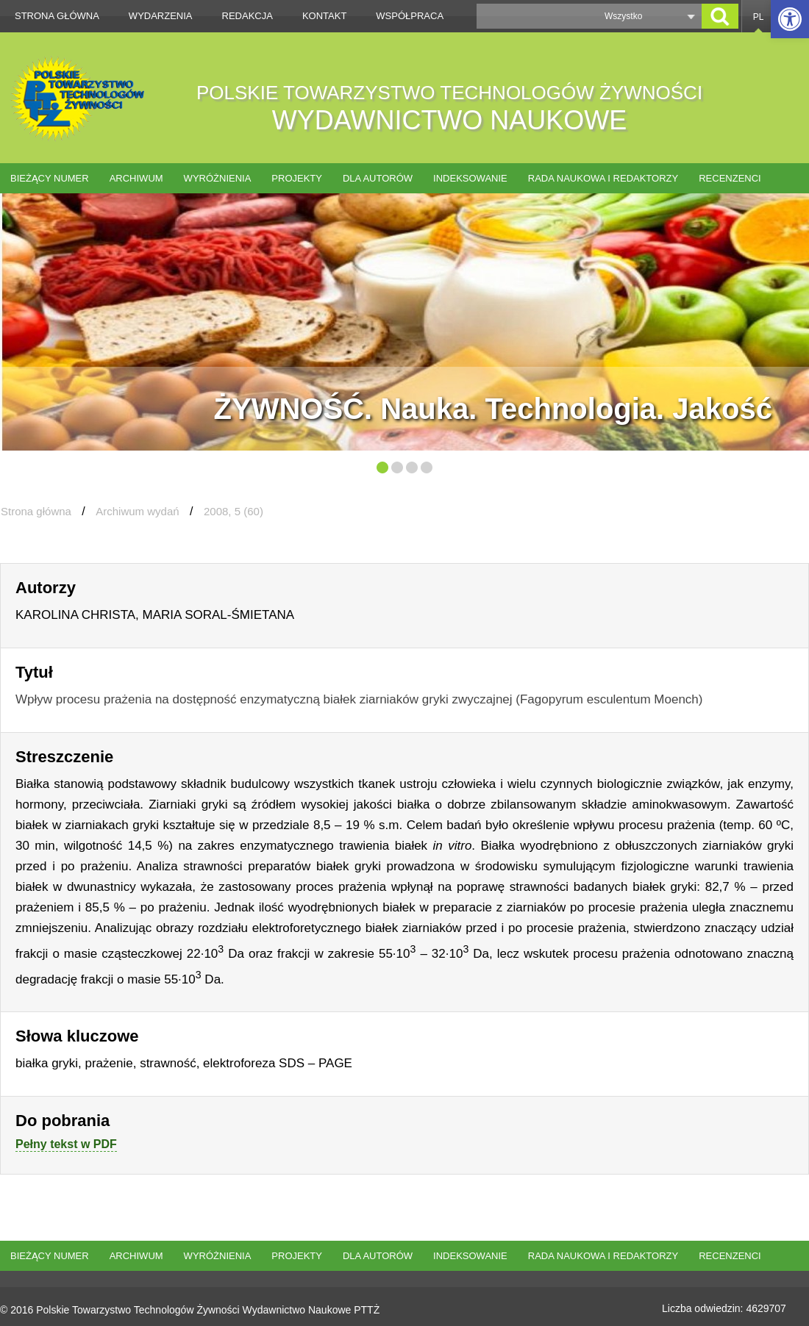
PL (758, 17)
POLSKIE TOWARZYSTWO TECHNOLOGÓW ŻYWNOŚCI (449, 108)
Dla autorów (378, 178)
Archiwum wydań (137, 511)
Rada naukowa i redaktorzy (603, 178)
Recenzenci (730, 178)
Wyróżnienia (218, 178)
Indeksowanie (470, 178)
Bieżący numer (49, 178)
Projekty (296, 178)
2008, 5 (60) (233, 511)
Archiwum (136, 178)
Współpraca (409, 15)
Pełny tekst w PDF (66, 1144)
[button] (790, 19)
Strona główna (57, 15)
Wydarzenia (161, 15)
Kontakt (324, 15)
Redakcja (247, 15)
